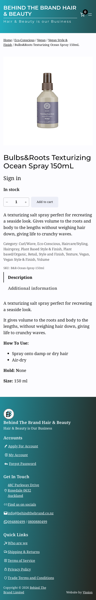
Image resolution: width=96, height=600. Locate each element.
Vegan (41, 40)
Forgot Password (22, 463)
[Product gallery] (48, 101)
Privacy (14, 569)
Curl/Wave (27, 243)
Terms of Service (21, 560)
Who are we (18, 543)
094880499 (16, 521)
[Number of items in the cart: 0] (82, 14)
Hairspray (11, 249)
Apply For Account (23, 446)
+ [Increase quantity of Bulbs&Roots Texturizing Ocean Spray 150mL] (26, 202)
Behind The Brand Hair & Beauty (39, 10)
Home (7, 40)
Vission (88, 592)
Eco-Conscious (24, 40)
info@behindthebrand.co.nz (31, 513)
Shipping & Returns (24, 551)
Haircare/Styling (74, 243)
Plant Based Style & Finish (41, 249)
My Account (18, 455)
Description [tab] (20, 277)
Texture (72, 254)
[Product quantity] (16, 202)
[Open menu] (90, 14)
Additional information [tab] (32, 288)
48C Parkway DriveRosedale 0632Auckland (23, 490)
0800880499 (37, 521)
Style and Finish (51, 254)
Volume (43, 259)
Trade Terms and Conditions (31, 577)
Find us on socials (22, 504)
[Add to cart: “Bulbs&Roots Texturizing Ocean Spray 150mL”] (44, 202)
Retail (32, 254)
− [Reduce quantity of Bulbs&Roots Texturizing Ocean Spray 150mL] (7, 202)
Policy (26, 569)
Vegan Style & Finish (19, 259)
